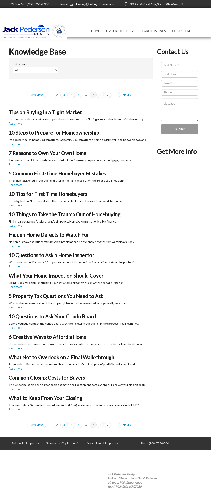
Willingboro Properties (65, 455)
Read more (15, 123)
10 (115, 95)
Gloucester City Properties (63, 443)
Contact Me (181, 31)
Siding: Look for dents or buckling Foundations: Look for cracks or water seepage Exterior (66, 282)
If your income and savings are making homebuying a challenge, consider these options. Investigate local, (76, 344)
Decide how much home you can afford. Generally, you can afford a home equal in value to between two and (77, 139)
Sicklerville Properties (26, 443)
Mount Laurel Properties (102, 443)
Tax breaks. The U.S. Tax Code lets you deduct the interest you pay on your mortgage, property (70, 160)
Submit (179, 129)
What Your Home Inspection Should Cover (56, 276)
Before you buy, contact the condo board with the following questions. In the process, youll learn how (74, 323)
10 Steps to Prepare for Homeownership (54, 133)
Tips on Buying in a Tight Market (45, 112)
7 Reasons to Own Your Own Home (47, 153)
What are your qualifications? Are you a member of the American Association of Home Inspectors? (72, 262)
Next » (127, 95)
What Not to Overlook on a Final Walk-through (61, 357)
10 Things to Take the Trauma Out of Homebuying (64, 214)
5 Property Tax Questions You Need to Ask (56, 296)
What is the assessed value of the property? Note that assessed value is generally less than (68, 303)
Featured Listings (120, 31)
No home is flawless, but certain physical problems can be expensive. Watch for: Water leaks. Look (71, 242)
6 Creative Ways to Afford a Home (47, 337)
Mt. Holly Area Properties (28, 455)
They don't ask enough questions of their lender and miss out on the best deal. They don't (66, 180)
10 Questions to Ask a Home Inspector (51, 255)
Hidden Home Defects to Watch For (49, 235)
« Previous (36, 95)
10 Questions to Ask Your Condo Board (52, 316)
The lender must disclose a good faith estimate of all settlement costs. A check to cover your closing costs (77, 384)
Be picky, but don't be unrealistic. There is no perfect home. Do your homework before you (66, 201)
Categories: (20, 64)
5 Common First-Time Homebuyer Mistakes (57, 174)
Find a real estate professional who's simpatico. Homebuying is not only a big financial (63, 221)
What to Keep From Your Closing (45, 398)
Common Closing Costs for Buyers (47, 378)
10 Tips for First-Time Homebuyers (48, 194)
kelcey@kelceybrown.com (95, 4)
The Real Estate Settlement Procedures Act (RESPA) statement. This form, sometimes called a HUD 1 (74, 405)
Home (95, 31)
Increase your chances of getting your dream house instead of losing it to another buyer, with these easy (76, 119)
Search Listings (153, 31)
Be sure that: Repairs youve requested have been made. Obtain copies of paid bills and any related (72, 364)
